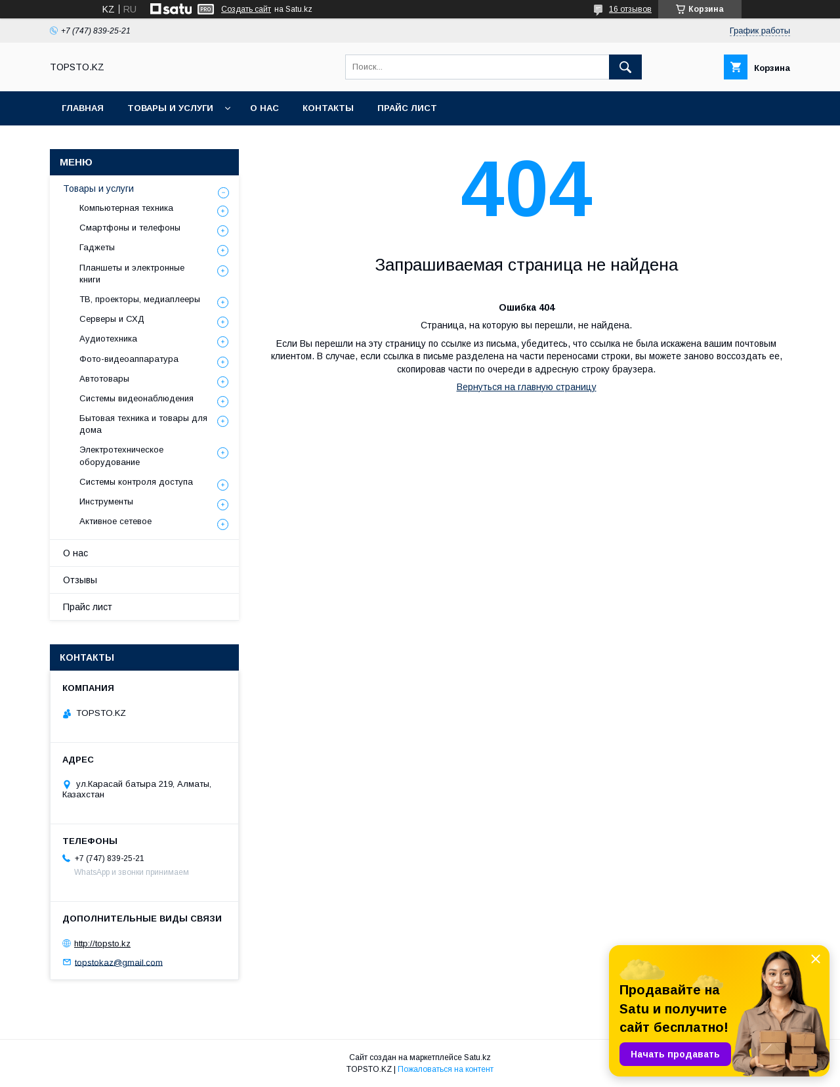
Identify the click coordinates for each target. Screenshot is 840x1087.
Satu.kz (477, 1057)
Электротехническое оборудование (121, 455)
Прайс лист (407, 108)
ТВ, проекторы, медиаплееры (139, 299)
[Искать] (625, 67)
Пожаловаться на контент (446, 1069)
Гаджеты (97, 247)
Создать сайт (246, 9)
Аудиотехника (108, 339)
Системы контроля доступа (136, 482)
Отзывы (80, 580)
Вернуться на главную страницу (527, 387)
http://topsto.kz (102, 943)
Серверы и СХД (111, 319)
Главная (83, 108)
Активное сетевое (115, 521)
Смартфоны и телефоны (129, 228)
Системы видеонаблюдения (136, 398)
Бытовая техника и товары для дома (143, 424)
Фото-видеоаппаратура (128, 359)
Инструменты (106, 501)
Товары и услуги (170, 108)
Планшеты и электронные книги (131, 273)
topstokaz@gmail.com (119, 962)
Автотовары (104, 379)
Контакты (328, 108)
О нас (264, 108)
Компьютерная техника (126, 208)
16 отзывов (630, 9)
